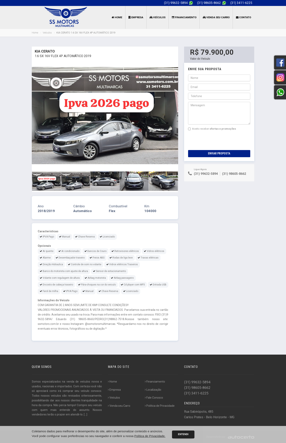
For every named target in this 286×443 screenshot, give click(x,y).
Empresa (136, 17)
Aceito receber (212, 128)
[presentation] (218, 140)
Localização (153, 389)
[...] (85, 414)
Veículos (157, 17)
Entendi (183, 434)
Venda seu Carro (216, 17)
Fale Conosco (154, 397)
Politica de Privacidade (160, 405)
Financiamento (184, 17)
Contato (243, 17)
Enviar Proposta (219, 153)
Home (117, 17)
